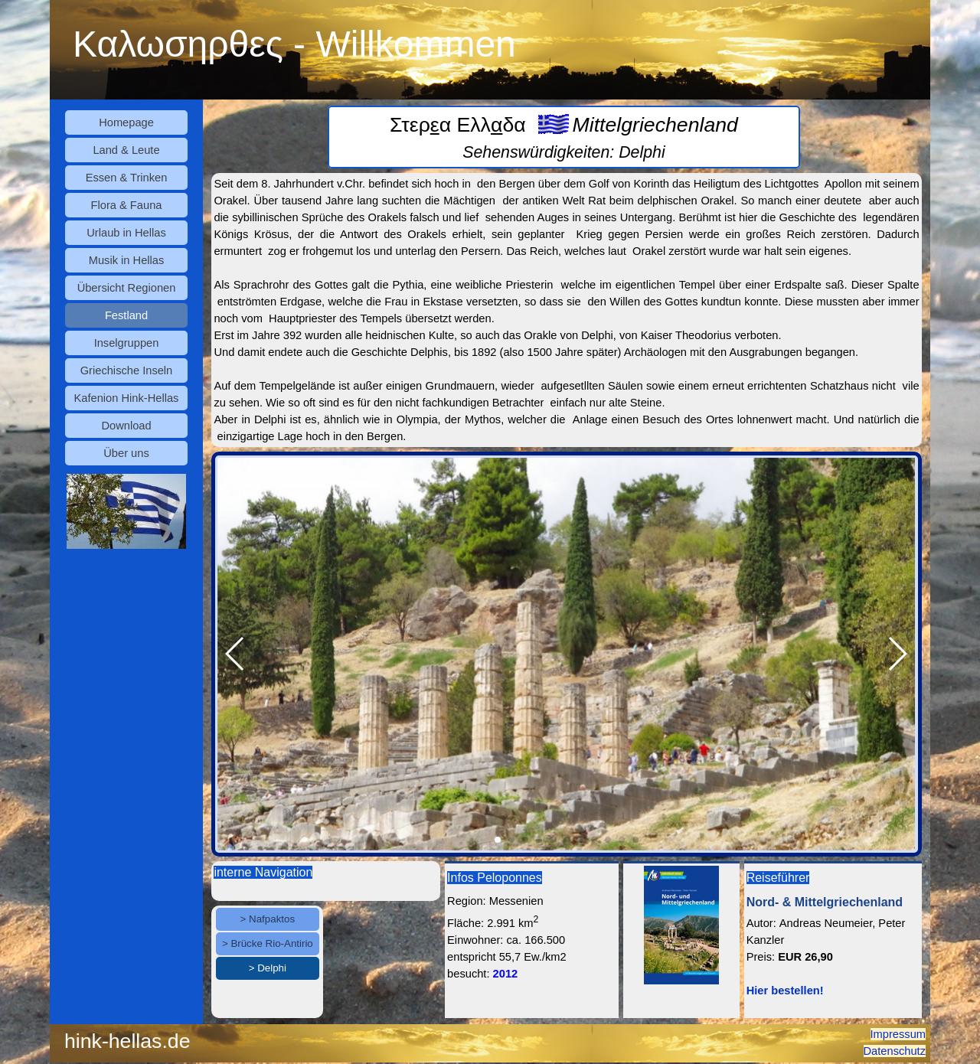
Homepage (126, 122)
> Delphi (267, 968)
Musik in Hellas (127, 260)
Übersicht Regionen (126, 288)
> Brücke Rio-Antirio (267, 943)
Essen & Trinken (127, 177)
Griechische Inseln (126, 370)
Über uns (126, 453)
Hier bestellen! (785, 990)
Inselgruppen (126, 343)
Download (126, 425)
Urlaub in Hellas (126, 233)
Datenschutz (895, 1051)
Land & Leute (126, 150)
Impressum (898, 1034)
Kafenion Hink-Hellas (126, 398)
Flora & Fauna (126, 205)
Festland (126, 315)
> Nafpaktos (268, 919)
